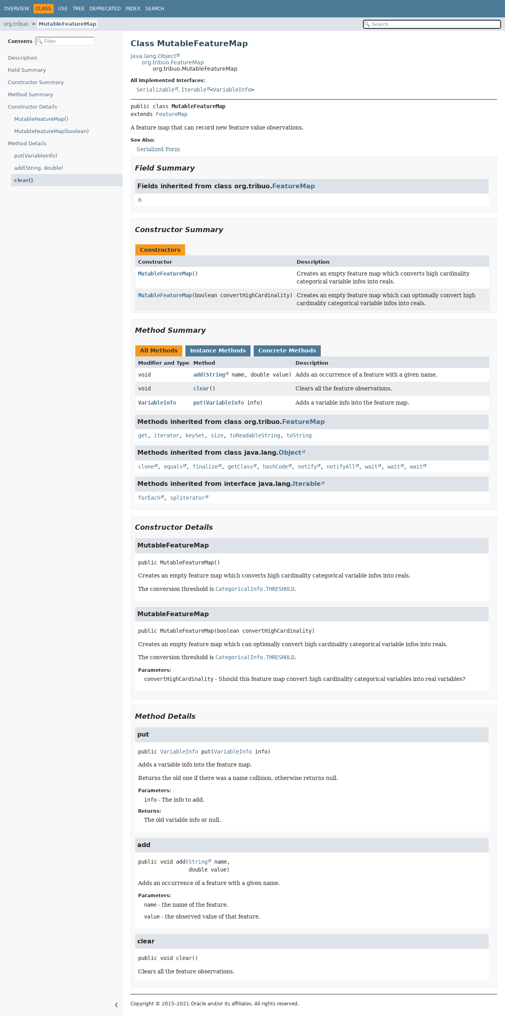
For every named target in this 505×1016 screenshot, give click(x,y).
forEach (149, 498)
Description (24, 58)
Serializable (155, 89)
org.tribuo (16, 24)
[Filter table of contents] (65, 41)
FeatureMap (171, 114)
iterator (166, 435)
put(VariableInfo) (35, 156)
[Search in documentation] (432, 24)
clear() (22, 180)
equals (173, 466)
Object (290, 452)
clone (146, 466)
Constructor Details (32, 107)
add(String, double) (38, 168)
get (143, 435)
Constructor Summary (36, 82)
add (198, 374)
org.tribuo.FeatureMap (173, 62)
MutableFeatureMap (67, 24)
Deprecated (105, 8)
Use (63, 8)
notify (307, 466)
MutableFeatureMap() (41, 119)
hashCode (275, 466)
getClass (240, 466)
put (198, 402)
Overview (16, 8)
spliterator (187, 498)
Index (132, 8)
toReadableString (255, 435)
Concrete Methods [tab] (287, 350)
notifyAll (341, 466)
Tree (79, 8)
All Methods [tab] (159, 350)
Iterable (193, 89)
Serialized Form (158, 149)
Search (154, 8)
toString (299, 435)
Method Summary (30, 94)
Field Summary (27, 70)
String (215, 374)
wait (371, 466)
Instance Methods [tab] (218, 350)
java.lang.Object (153, 56)
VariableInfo (232, 89)
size (217, 435)
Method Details (27, 143)
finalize (205, 466)
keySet (194, 435)
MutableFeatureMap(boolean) (51, 131)
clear (201, 388)
